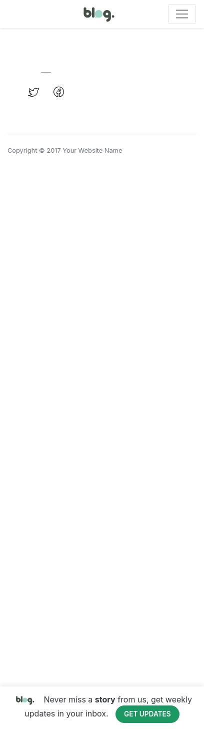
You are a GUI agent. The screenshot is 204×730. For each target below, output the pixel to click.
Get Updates (147, 714)
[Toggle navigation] (182, 14)
